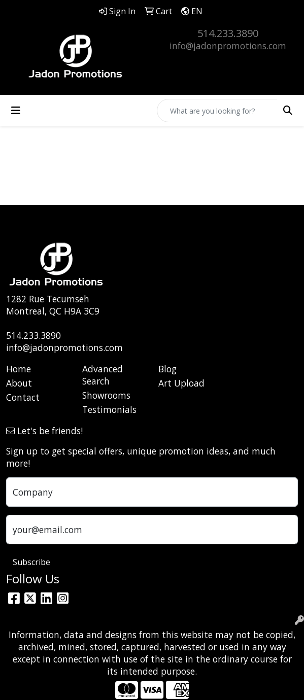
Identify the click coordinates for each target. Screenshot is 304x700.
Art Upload (181, 383)
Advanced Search (102, 375)
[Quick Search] (217, 110)
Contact (23, 397)
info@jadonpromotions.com (228, 46)
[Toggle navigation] (15, 110)
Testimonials (109, 409)
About (19, 383)
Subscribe (31, 562)
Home (18, 369)
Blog (167, 369)
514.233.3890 (227, 33)
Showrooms (106, 395)
